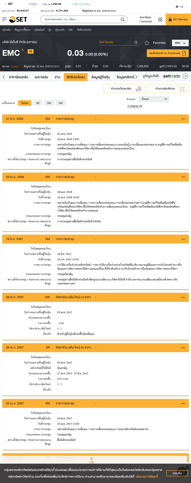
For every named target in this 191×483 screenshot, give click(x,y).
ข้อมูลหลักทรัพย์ (128, 77)
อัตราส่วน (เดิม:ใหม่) (40, 328)
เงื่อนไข (47, 334)
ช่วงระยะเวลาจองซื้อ (40, 317)
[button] (84, 19)
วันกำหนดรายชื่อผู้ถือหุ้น (37, 133)
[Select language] (181, 7)
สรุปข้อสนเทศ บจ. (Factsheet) (167, 53)
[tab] (25, 103)
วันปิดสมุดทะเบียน (41, 128)
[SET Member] (178, 19)
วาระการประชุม (42, 144)
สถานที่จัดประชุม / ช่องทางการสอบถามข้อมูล (29, 161)
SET (8, 4)
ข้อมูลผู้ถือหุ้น (100, 77)
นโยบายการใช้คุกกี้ (147, 476)
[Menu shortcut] (160, 19)
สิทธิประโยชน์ (76, 77)
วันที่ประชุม (44, 139)
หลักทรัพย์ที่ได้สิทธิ (40, 368)
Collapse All (135, 106)
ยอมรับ (177, 473)
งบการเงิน (41, 77)
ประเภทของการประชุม (38, 153)
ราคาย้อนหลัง (18, 77)
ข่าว (57, 77)
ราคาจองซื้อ (44, 323)
